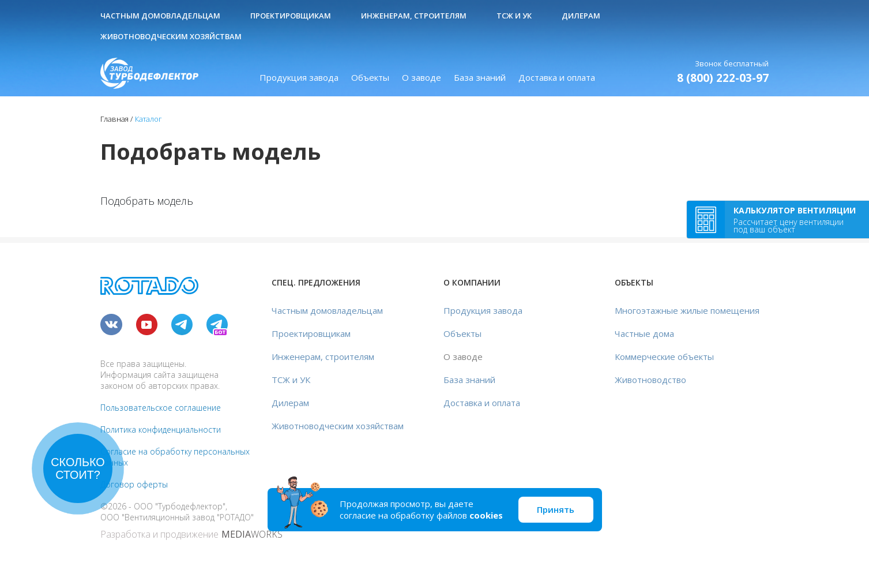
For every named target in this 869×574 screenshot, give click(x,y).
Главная (114, 119)
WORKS (252, 534)
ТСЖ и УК (514, 15)
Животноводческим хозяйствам (171, 36)
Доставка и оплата (556, 77)
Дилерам (581, 15)
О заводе (421, 77)
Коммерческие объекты (664, 356)
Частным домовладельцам (160, 15)
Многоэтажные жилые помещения (687, 310)
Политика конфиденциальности (160, 429)
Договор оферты (134, 484)
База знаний (480, 77)
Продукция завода (298, 77)
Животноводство (650, 379)
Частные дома (644, 333)
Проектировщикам (290, 15)
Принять (555, 509)
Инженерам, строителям (414, 15)
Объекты (370, 77)
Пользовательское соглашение (160, 407)
